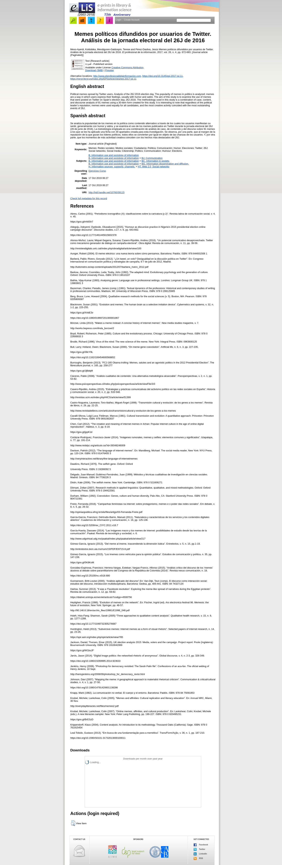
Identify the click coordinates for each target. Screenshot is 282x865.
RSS (198, 858)
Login (118, 19)
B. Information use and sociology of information (114, 155)
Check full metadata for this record (88, 198)
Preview (109, 70)
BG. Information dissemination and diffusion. (165, 163)
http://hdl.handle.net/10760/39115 (107, 192)
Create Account (131, 19)
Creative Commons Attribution (127, 67)
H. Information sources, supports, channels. (112, 166)
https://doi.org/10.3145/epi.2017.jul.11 (162, 76)
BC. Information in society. (155, 160)
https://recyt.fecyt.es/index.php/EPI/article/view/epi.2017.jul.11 (103, 78)
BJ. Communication (152, 158)
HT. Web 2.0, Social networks (153, 166)
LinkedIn (200, 853)
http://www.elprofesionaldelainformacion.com (117, 76)
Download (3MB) (94, 70)
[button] (73, 823)
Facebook (201, 844)
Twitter (199, 849)
